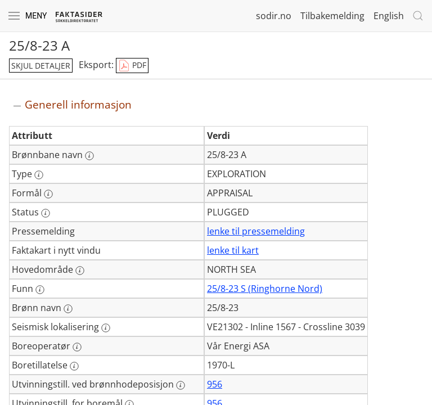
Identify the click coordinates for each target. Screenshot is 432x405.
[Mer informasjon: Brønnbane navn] (89, 155)
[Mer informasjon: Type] (38, 174)
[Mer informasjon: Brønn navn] (68, 308)
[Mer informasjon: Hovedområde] (79, 270)
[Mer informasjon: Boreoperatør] (77, 347)
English (389, 16)
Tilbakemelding (332, 16)
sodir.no (273, 16)
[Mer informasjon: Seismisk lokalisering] (105, 327)
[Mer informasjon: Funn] (39, 289)
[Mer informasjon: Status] (45, 213)
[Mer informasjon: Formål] (48, 194)
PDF (132, 66)
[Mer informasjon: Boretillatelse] (74, 366)
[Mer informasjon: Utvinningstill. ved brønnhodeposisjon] (180, 385)
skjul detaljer (40, 65)
